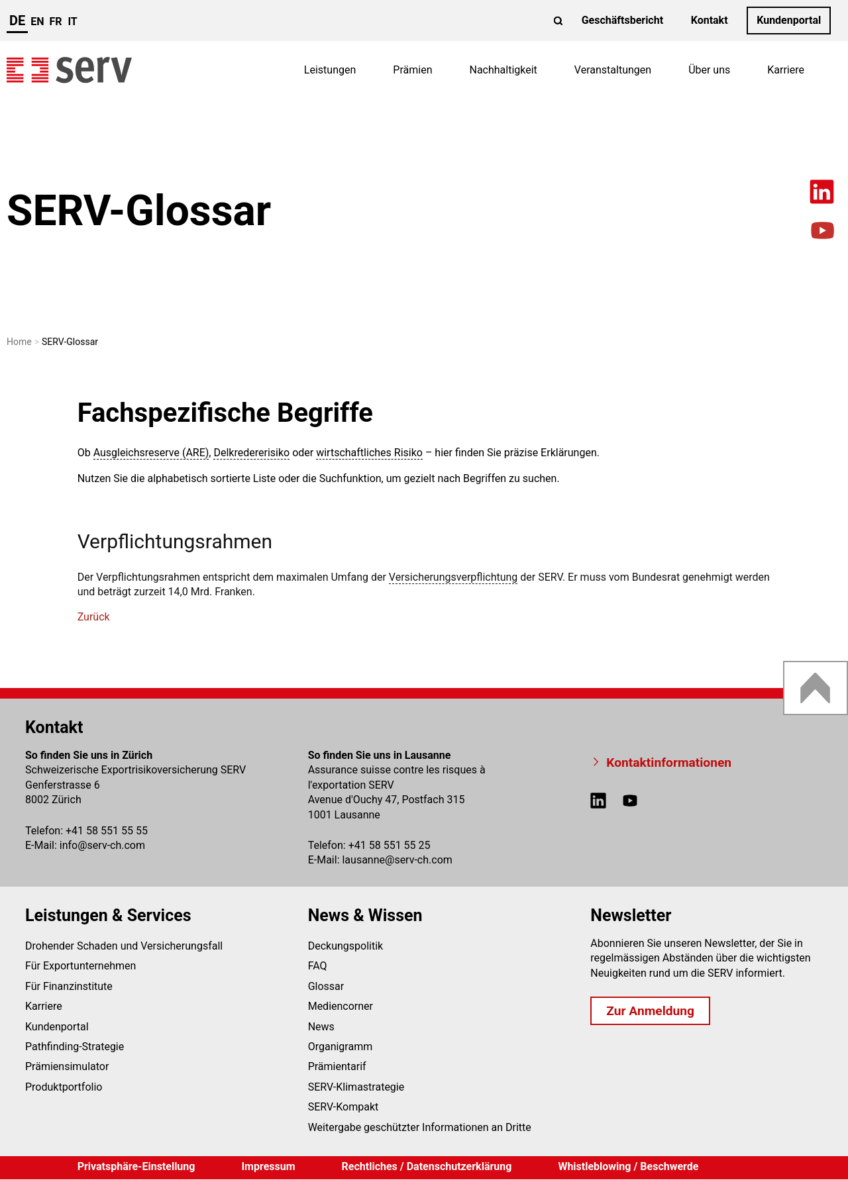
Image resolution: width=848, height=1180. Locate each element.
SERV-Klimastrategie (356, 1087)
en (37, 21)
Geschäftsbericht (622, 20)
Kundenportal (789, 20)
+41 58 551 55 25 (389, 845)
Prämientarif (337, 1066)
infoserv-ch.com (102, 845)
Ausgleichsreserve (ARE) (151, 452)
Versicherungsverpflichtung (453, 577)
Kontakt (709, 20)
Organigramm (340, 1046)
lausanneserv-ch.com (397, 860)
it (72, 21)
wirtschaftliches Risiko (369, 452)
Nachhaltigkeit (503, 70)
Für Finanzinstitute (69, 986)
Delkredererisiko (251, 452)
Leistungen (330, 70)
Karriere (785, 70)
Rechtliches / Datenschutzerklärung (427, 1166)
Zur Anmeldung (650, 1010)
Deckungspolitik (346, 946)
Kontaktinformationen (668, 762)
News (321, 1026)
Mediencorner (340, 1006)
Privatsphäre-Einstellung (136, 1166)
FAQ (317, 965)
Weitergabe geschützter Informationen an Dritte (419, 1127)
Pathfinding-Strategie (74, 1046)
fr (56, 21)
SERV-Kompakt (343, 1107)
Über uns (709, 70)
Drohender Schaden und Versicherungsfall (124, 946)
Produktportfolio (63, 1087)
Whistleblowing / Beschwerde (628, 1166)
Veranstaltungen (612, 70)
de (17, 20)
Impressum (268, 1166)
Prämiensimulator (67, 1066)
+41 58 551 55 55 (107, 830)
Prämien (412, 70)
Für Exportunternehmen (80, 965)
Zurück (94, 617)
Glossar (326, 986)
